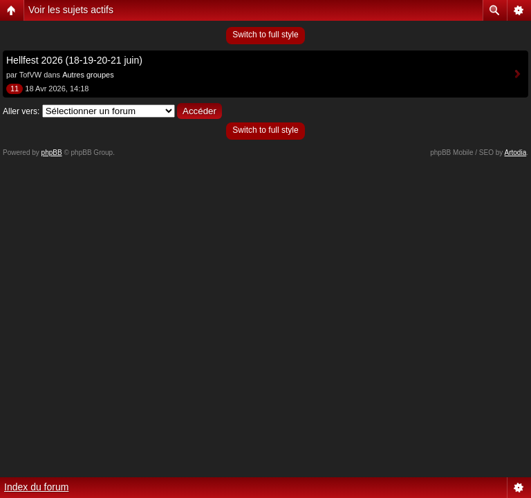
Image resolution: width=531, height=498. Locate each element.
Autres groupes (88, 75)
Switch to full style (265, 34)
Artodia (516, 152)
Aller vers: (21, 111)
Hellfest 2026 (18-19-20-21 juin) (74, 60)
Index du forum (36, 486)
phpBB (51, 152)
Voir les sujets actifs (70, 9)
